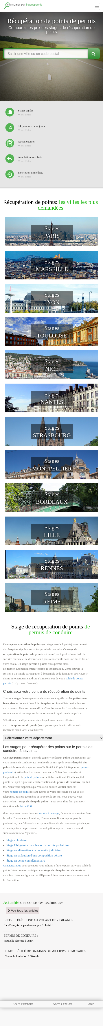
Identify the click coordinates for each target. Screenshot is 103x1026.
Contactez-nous (12, 865)
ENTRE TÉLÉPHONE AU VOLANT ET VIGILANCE (38, 920)
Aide (91, 1004)
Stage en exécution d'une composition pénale (34, 855)
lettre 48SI (26, 806)
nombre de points (19, 791)
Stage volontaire (16, 840)
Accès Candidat (62, 1004)
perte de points (32, 777)
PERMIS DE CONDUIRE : (21, 935)
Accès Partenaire (23, 1004)
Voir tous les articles (22, 910)
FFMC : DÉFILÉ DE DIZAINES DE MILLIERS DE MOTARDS (45, 951)
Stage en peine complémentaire (25, 860)
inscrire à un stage (49, 813)
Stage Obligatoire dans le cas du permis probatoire (37, 845)
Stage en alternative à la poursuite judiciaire (33, 850)
